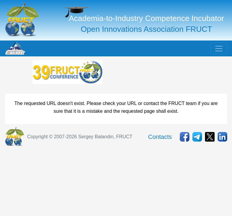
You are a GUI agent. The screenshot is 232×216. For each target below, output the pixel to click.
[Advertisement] (152, 75)
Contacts (160, 137)
